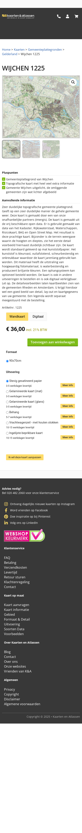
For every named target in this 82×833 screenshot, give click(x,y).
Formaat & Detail (17, 619)
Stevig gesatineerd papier (25, 381)
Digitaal (38, 316)
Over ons (11, 661)
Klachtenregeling (17, 582)
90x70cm (15, 360)
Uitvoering (13, 372)
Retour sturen (14, 577)
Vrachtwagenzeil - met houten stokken (33, 422)
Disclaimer (12, 699)
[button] (73, 82)
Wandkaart (17, 316)
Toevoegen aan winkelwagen (53, 342)
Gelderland (9, 54)
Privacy (9, 689)
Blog (7, 652)
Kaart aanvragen (16, 605)
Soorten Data (14, 629)
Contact (10, 587)
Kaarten (19, 49)
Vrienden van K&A (17, 671)
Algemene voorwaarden (22, 704)
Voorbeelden (14, 634)
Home (6, 49)
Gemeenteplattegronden (45, 49)
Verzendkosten (15, 567)
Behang (14, 412)
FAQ (7, 558)
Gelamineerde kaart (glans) (26, 401)
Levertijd (10, 572)
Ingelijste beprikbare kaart (26, 433)
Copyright (11, 694)
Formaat (11, 352)
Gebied (9, 614)
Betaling (10, 562)
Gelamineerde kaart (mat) (25, 391)
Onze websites (15, 666)
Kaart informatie (16, 609)
